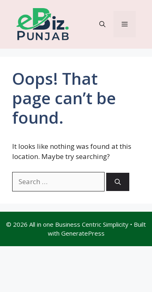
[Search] (117, 182)
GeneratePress (83, 233)
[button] (102, 24)
